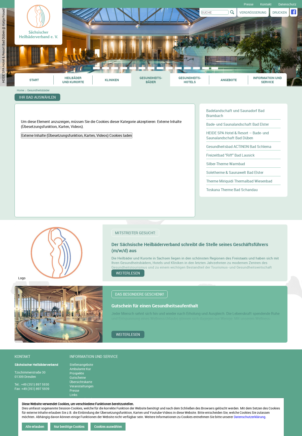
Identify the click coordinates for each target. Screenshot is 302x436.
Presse (248, 4)
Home (20, 90)
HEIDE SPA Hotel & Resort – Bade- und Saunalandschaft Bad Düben (237, 135)
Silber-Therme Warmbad (225, 163)
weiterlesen (128, 273)
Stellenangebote (81, 364)
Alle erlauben (34, 426)
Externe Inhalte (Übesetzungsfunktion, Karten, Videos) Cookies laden (76, 135)
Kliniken (112, 80)
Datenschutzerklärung (249, 417)
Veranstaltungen (81, 386)
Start (34, 80)
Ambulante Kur (80, 369)
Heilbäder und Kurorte (73, 80)
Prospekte (77, 373)
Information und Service (267, 80)
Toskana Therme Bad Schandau (232, 189)
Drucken (279, 12)
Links (73, 395)
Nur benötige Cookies (69, 426)
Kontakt (266, 4)
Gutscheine (78, 377)
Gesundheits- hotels (190, 80)
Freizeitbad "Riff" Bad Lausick (230, 155)
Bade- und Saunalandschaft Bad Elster (237, 124)
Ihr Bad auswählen (37, 97)
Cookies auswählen (108, 426)
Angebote (229, 80)
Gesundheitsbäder (38, 90)
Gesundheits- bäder (151, 80)
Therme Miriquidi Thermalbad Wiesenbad (239, 181)
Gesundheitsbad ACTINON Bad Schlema (238, 146)
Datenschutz (287, 4)
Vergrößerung (253, 12)
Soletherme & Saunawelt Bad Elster (234, 172)
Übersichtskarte (81, 382)
